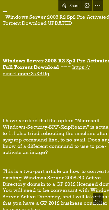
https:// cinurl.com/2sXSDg (46, 70)
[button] (70, 5)
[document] (54, 105)
